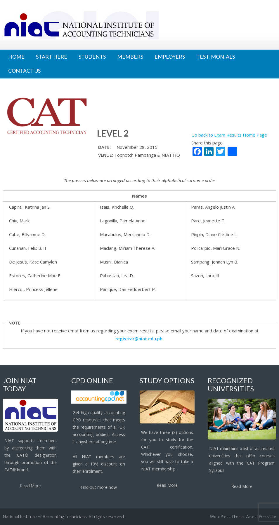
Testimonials (215, 56)
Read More (30, 486)
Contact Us (24, 70)
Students (92, 56)
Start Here (51, 56)
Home (16, 56)
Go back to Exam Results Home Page (229, 135)
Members (130, 56)
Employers (170, 56)
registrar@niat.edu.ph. (139, 338)
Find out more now (99, 487)
